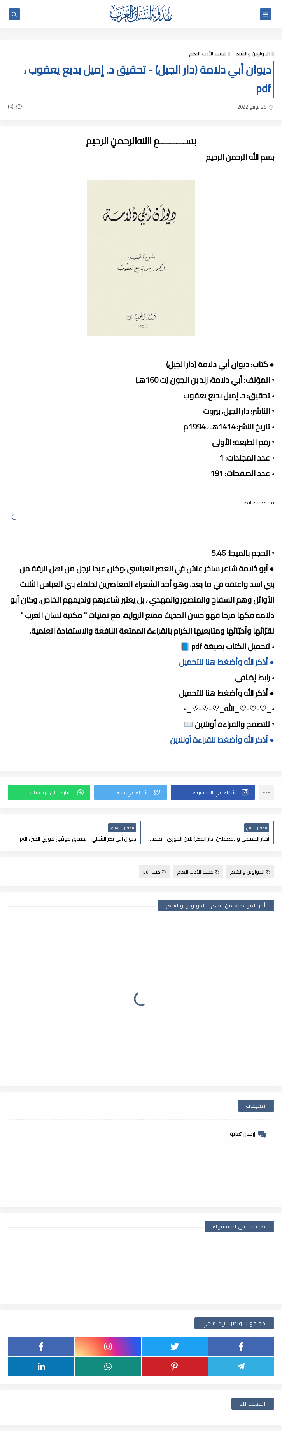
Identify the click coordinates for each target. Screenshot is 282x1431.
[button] (213, 792)
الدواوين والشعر (252, 53)
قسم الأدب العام (207, 53)
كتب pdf (154, 871)
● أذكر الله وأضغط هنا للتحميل (226, 662)
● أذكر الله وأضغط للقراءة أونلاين (222, 739)
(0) (15, 106)
